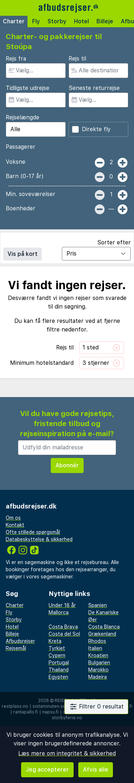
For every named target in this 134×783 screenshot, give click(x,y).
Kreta (55, 641)
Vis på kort (23, 253)
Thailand (59, 670)
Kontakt (15, 525)
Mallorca (59, 612)
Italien (95, 648)
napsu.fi (50, 712)
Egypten (58, 677)
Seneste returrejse (94, 88)
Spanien (97, 605)
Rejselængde (22, 117)
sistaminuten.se (49, 706)
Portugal (59, 662)
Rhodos (97, 641)
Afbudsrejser (20, 641)
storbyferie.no (67, 717)
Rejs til (77, 58)
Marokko (98, 670)
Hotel (81, 21)
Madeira (97, 677)
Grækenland (102, 634)
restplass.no (15, 706)
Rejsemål (16, 648)
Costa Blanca (104, 627)
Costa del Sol (64, 634)
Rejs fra (16, 58)
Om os (13, 518)
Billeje (104, 21)
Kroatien (98, 655)
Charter (14, 21)
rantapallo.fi (25, 712)
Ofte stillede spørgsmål (33, 532)
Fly (36, 21)
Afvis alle (95, 769)
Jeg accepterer (47, 769)
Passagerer (20, 146)
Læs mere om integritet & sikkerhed (67, 753)
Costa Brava (63, 627)
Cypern (57, 655)
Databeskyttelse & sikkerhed (39, 539)
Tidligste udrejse (27, 88)
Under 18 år (62, 605)
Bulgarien (99, 662)
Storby (57, 21)
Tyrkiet (57, 648)
